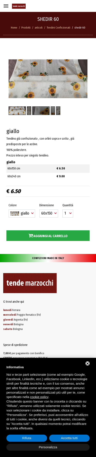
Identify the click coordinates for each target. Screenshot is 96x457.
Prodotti (26, 27)
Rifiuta (26, 438)
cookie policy (39, 397)
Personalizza (48, 447)
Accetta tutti (69, 438)
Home (14, 27)
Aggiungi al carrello (48, 235)
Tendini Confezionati (58, 27)
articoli (39, 27)
